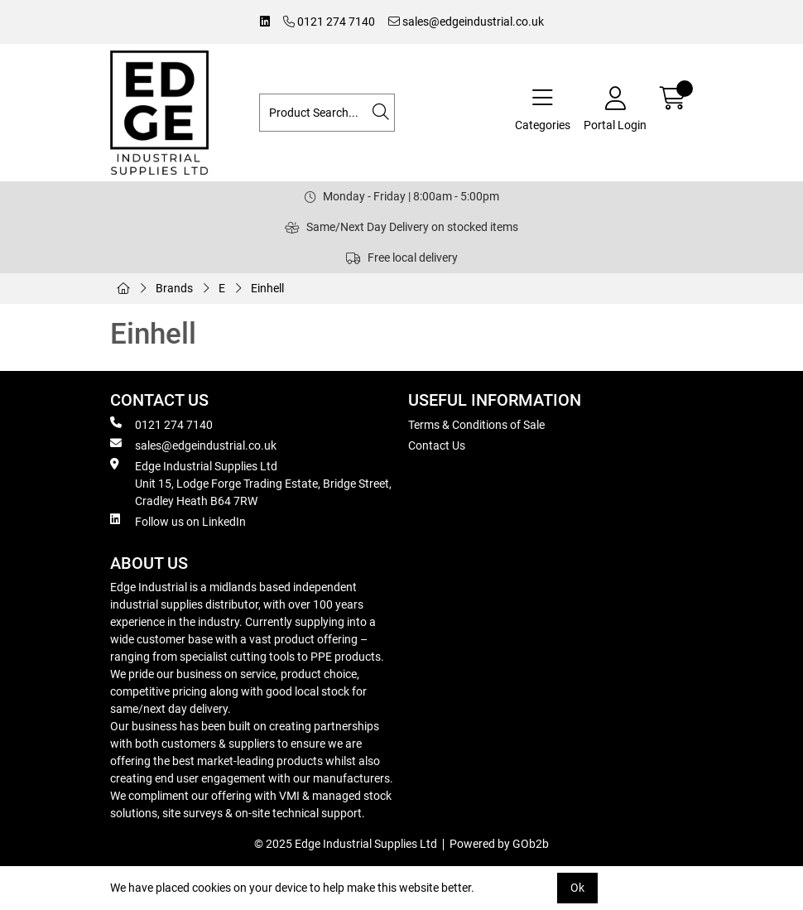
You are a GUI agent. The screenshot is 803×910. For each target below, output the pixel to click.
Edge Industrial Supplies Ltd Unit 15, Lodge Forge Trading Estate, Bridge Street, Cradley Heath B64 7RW (251, 483)
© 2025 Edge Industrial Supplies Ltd (345, 843)
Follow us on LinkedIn (178, 520)
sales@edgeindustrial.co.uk (466, 21)
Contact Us (436, 445)
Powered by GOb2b (499, 843)
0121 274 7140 (329, 21)
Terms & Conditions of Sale (476, 424)
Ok (577, 887)
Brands (174, 288)
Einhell (267, 288)
